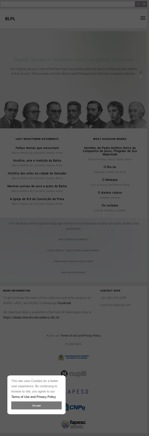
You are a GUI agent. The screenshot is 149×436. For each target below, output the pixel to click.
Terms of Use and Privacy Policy (33, 397)
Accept (36, 405)
